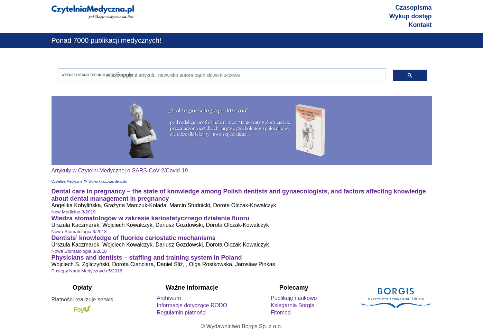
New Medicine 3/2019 (74, 211)
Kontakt (420, 24)
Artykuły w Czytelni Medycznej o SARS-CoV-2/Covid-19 (120, 170)
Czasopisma (413, 7)
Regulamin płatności (181, 312)
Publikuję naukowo (294, 298)
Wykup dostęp (410, 16)
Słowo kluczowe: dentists (108, 181)
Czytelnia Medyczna (67, 181)
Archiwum (169, 298)
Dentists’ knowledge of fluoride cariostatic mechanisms (134, 237)
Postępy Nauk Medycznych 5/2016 (87, 270)
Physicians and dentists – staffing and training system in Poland (147, 257)
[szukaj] (220, 75)
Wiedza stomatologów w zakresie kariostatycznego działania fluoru (151, 218)
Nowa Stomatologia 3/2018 (79, 231)
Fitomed (281, 312)
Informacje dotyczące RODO (192, 305)
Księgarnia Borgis (292, 305)
